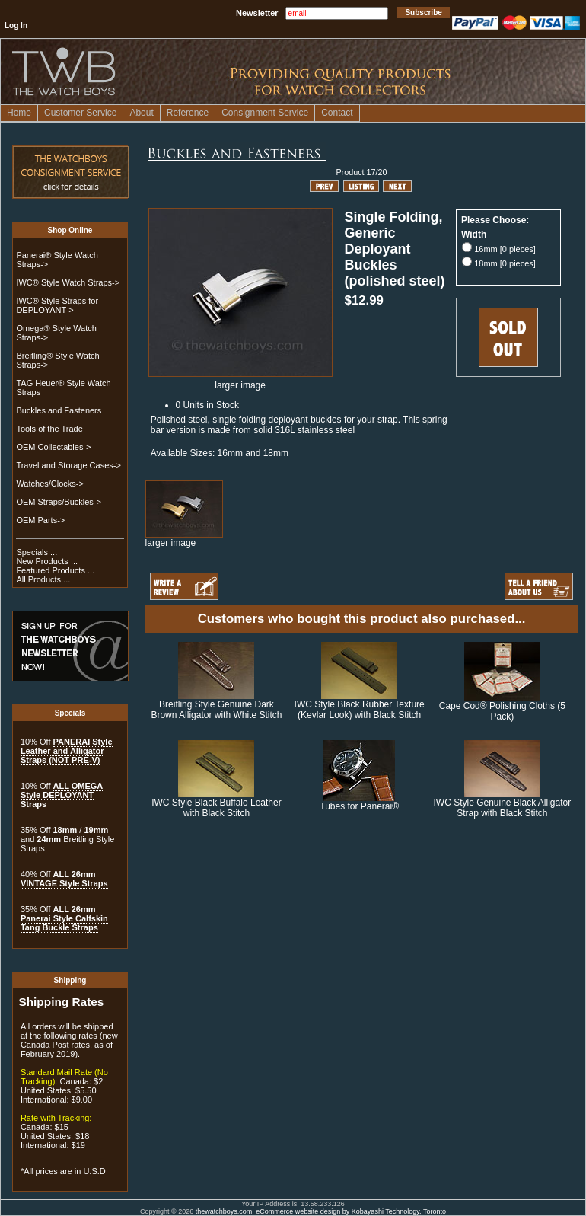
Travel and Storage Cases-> (68, 465)
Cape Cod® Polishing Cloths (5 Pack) (502, 711)
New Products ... (47, 561)
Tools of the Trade (49, 428)
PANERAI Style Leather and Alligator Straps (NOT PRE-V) (67, 750)
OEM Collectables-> (53, 447)
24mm (49, 839)
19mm (96, 830)
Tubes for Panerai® (359, 806)
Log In (16, 25)
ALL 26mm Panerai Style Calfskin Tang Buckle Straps (64, 918)
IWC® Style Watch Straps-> (67, 282)
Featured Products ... (55, 570)
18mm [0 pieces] (505, 263)
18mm (65, 830)
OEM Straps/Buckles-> (58, 501)
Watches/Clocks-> (50, 483)
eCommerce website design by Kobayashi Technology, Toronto (351, 1211)
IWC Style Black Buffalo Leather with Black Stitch (216, 808)
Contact (336, 112)
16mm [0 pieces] (505, 249)
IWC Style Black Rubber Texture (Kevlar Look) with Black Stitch (360, 709)
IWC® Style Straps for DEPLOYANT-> (57, 305)
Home (19, 112)
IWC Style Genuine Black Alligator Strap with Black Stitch (502, 808)
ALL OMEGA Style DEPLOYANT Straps (62, 795)
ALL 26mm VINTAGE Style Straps (64, 879)
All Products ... (43, 579)
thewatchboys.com (224, 1211)
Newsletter (257, 13)
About (141, 112)
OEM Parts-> (40, 520)
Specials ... (36, 552)
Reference (188, 112)
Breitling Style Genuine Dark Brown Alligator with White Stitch (216, 709)
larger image (184, 538)
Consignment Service (264, 112)
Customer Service (80, 112)
